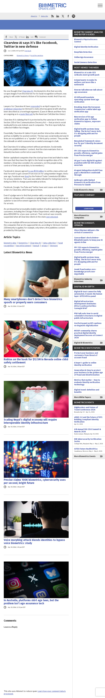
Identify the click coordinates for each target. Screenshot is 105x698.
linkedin (57, 16)
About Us (34, 16)
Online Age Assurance (83, 57)
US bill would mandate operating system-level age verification (86, 99)
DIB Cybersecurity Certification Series (88, 441)
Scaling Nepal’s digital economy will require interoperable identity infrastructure (30, 421)
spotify (73, 16)
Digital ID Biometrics (83, 343)
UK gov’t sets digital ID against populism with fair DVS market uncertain (88, 162)
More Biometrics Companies (81, 216)
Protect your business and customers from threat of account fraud (86, 355)
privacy (45, 245)
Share (11, 37)
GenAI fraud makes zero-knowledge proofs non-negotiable (85, 271)
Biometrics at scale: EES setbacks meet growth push (86, 73)
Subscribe (44, 16)
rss (52, 16)
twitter (63, 16)
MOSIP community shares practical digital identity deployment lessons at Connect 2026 (88, 334)
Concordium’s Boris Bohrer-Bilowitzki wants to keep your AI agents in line (88, 240)
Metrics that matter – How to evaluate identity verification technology (87, 382)
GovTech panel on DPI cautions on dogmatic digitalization (87, 324)
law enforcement (23, 245)
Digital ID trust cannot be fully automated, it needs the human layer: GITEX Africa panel (88, 293)
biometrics (23, 243)
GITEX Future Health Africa (88, 450)
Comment (42, 37)
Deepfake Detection (83, 52)
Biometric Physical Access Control (85, 40)
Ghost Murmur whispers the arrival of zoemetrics (86, 231)
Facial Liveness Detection (85, 62)
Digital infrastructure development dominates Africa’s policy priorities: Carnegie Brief (85, 304)
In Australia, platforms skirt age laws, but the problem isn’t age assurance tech (31, 602)
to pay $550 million (36, 171)
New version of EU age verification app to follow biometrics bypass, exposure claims (87, 120)
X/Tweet (22, 37)
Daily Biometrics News (84, 190)
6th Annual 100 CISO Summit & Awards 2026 (88, 431)
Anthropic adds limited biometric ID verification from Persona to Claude (87, 182)
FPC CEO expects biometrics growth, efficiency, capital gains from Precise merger (88, 153)
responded (35, 106)
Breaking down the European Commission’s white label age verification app (87, 109)
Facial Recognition (36, 55)
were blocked (52, 217)
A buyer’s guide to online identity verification (85, 364)
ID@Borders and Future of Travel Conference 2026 (88, 409)
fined (27, 176)
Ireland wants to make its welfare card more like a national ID (85, 82)
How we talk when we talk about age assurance (88, 91)
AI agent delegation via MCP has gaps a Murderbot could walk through (88, 172)
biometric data (10, 243)
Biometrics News (23, 55)
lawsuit (36, 245)
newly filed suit (26, 114)
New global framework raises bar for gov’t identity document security (88, 143)
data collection (49, 243)
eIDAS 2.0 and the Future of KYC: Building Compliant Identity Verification (88, 420)
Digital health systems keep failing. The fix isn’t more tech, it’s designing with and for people (87, 132)
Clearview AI (27, 91)
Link (32, 37)
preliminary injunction (13, 109)
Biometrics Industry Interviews (83, 280)
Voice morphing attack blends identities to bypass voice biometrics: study (34, 541)
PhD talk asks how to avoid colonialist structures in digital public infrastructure (88, 315)
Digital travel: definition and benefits (86, 391)
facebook (68, 16)
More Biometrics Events (85, 456)
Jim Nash (28, 51)
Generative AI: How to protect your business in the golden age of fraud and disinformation (88, 372)
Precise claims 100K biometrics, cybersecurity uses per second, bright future (35, 481)
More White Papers (82, 397)
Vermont (54, 245)
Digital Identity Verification (86, 47)
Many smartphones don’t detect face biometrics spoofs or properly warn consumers (33, 301)
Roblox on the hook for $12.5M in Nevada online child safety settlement (36, 361)
